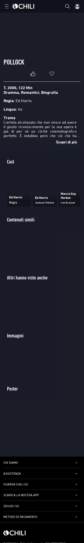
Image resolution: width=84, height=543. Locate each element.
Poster (12, 389)
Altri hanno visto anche (27, 278)
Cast (10, 162)
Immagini (15, 336)
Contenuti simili (20, 220)
